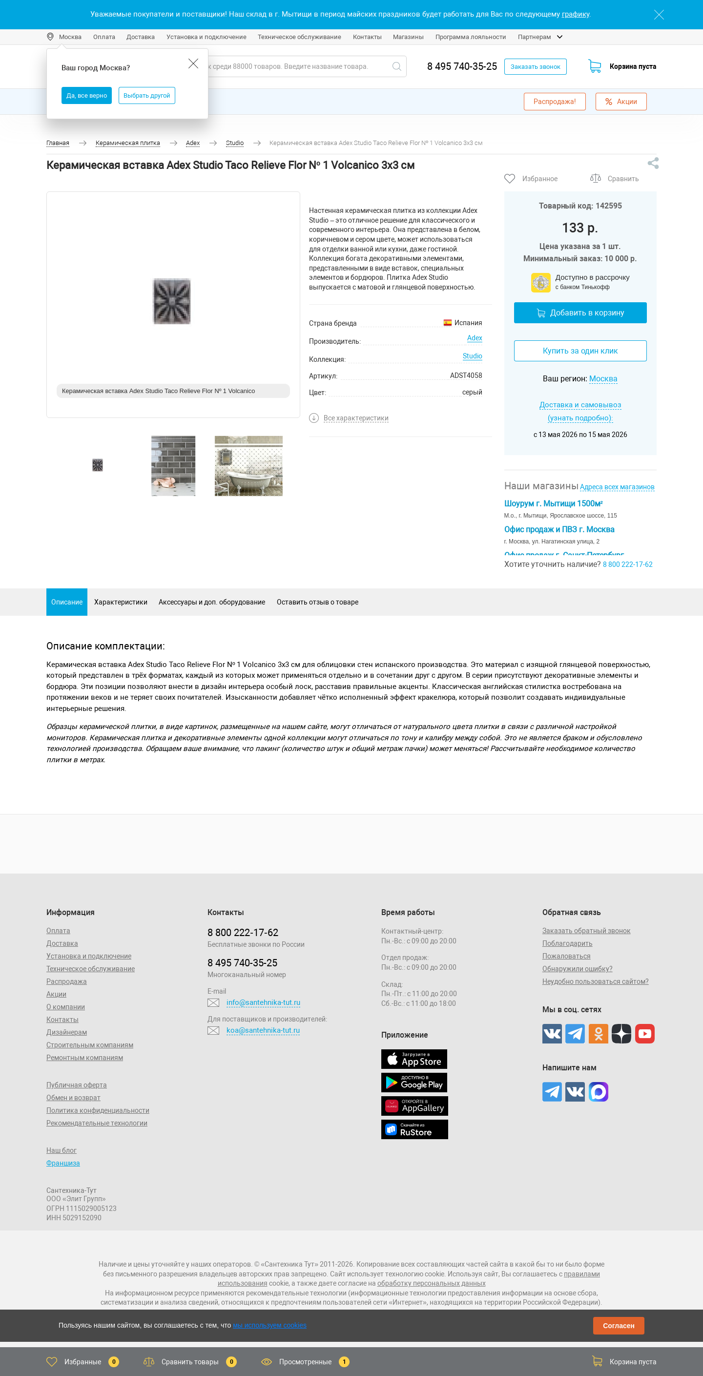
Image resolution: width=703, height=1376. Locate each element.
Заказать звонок (535, 66)
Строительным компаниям (89, 1045)
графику (575, 14)
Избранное (540, 179)
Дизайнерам (66, 1032)
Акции (621, 101)
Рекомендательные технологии (96, 1123)
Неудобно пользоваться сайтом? (595, 981)
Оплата (104, 37)
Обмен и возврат (73, 1098)
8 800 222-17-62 (628, 564)
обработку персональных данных (431, 1283)
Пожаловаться (566, 956)
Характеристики (120, 602)
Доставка (140, 37)
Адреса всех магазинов (617, 487)
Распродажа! (555, 101)
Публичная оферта (76, 1085)
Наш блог (61, 1150)
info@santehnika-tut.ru (263, 1002)
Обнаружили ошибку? (577, 969)
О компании (65, 1007)
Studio (472, 356)
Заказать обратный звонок (586, 931)
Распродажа (66, 981)
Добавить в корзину (580, 312)
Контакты (367, 37)
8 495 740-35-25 (462, 66)
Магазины (408, 37)
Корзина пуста (633, 66)
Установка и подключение (206, 37)
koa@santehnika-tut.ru (263, 1030)
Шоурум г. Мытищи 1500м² (553, 503)
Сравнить (623, 179)
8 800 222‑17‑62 (242, 932)
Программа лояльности (470, 37)
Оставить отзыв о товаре (317, 602)
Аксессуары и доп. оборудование (212, 602)
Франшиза (63, 1163)
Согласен (619, 1326)
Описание (67, 602)
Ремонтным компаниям (84, 1058)
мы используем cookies (270, 1325)
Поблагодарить (567, 943)
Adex (474, 338)
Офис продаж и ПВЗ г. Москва (559, 529)
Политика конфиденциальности (97, 1110)
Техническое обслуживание (299, 37)
